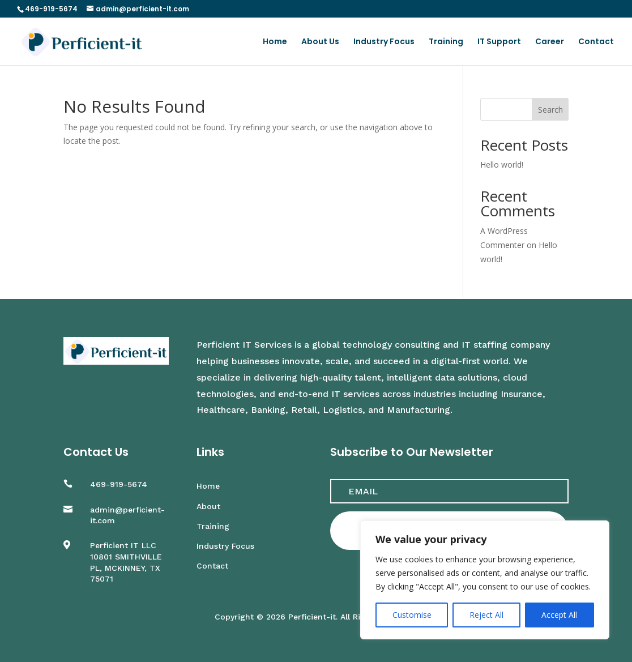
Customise (412, 614)
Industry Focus (384, 42)
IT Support (499, 42)
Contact (596, 42)
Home (275, 42)
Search (550, 109)
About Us (320, 42)
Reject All (486, 614)
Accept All (559, 614)
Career (549, 42)
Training (446, 42)
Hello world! (501, 164)
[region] (484, 579)
